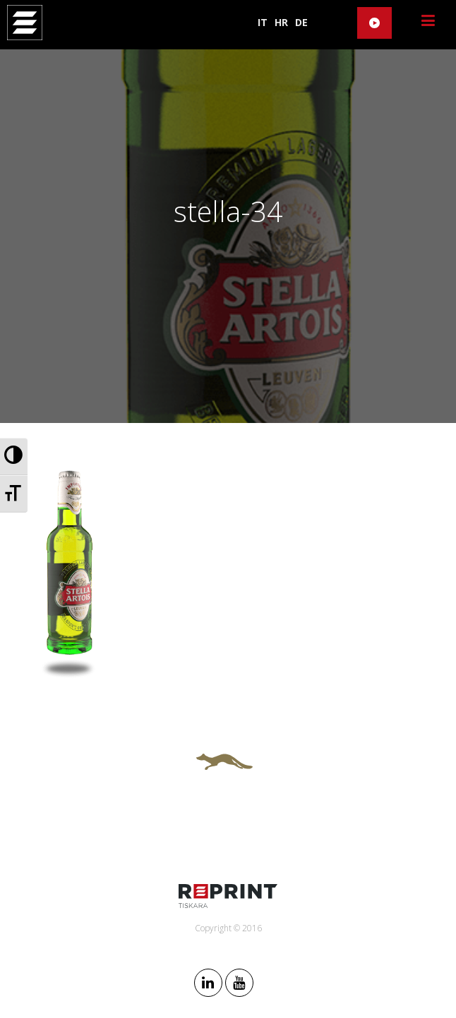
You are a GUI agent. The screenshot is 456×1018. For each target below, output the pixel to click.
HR (281, 22)
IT (263, 22)
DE (301, 22)
